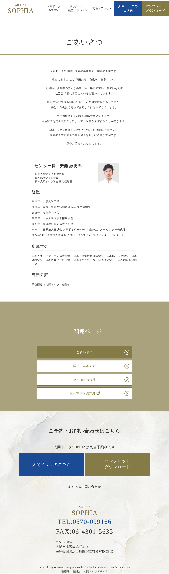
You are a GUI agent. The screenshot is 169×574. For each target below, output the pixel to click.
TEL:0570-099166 (84, 521)
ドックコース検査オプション (78, 8)
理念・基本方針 (84, 366)
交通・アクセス (102, 8)
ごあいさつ (84, 352)
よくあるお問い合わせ (84, 487)
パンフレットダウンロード (155, 8)
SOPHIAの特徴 (84, 379)
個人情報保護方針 (84, 393)
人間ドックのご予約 (128, 8)
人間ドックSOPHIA (54, 8)
